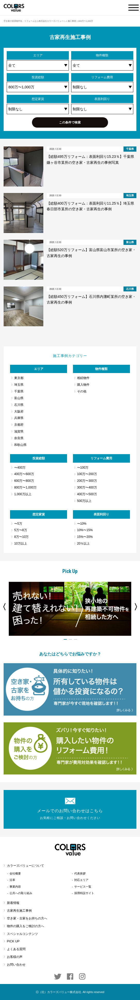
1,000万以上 (22, 494)
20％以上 (83, 543)
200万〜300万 (87, 481)
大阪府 (18, 411)
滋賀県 (18, 431)
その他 (81, 391)
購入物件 (83, 384)
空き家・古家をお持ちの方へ (27, 918)
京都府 (18, 425)
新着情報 (13, 903)
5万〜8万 (20, 530)
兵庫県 (18, 418)
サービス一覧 (82, 886)
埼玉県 (18, 384)
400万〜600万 (24, 474)
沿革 (12, 879)
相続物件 (83, 378)
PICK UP (13, 941)
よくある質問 (16, 949)
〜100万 (82, 467)
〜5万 (18, 523)
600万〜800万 (24, 481)
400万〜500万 (87, 494)
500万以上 (84, 501)
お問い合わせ (16, 964)
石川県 (18, 405)
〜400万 (20, 467)
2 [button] (70, 639)
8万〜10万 (21, 537)
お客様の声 (14, 957)
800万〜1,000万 (25, 487)
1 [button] (65, 639)
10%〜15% (85, 530)
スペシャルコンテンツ (22, 934)
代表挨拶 (80, 873)
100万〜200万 (87, 474)
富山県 (18, 398)
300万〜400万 (87, 487)
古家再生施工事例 (19, 910)
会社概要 (15, 873)
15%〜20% (85, 537)
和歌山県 (20, 445)
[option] (70, 609)
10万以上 (20, 543)
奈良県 (18, 438)
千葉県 (18, 391)
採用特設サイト (84, 893)
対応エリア (81, 879)
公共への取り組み (21, 893)
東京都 (18, 378)
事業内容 (15, 886)
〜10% (82, 523)
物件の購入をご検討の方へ (25, 926)
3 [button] (75, 639)
